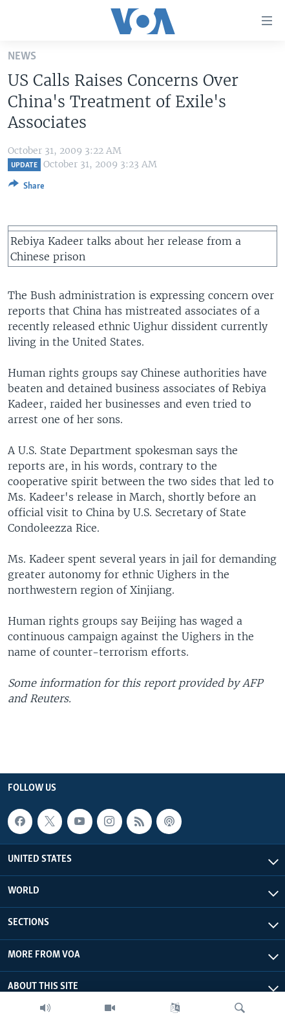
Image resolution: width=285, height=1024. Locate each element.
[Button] (26, 188)
